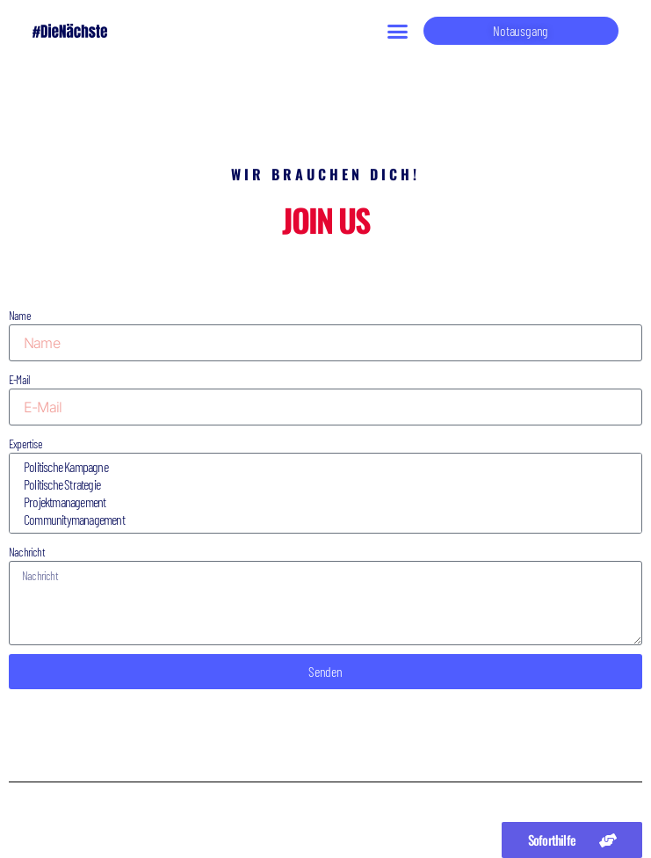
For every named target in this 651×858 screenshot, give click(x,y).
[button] (397, 30)
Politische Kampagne (323, 467)
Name (20, 315)
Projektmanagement (323, 502)
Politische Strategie (323, 484)
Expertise (25, 443)
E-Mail (19, 379)
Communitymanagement (323, 519)
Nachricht (27, 551)
